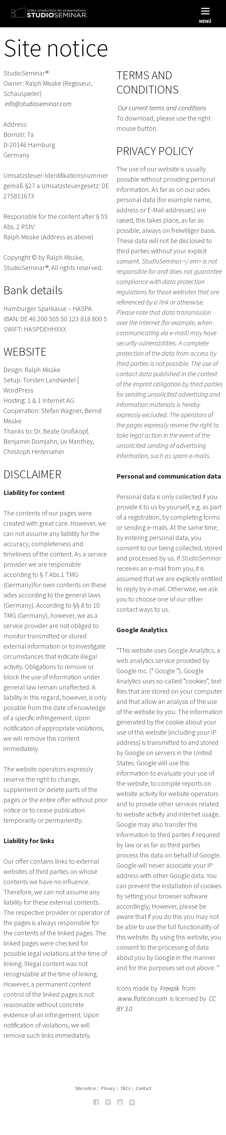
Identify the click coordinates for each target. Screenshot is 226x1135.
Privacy (108, 1088)
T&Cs (125, 1088)
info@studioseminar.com (38, 103)
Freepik (169, 988)
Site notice (85, 1088)
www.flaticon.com (142, 998)
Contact (143, 1088)
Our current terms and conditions (162, 107)
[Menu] (205, 14)
